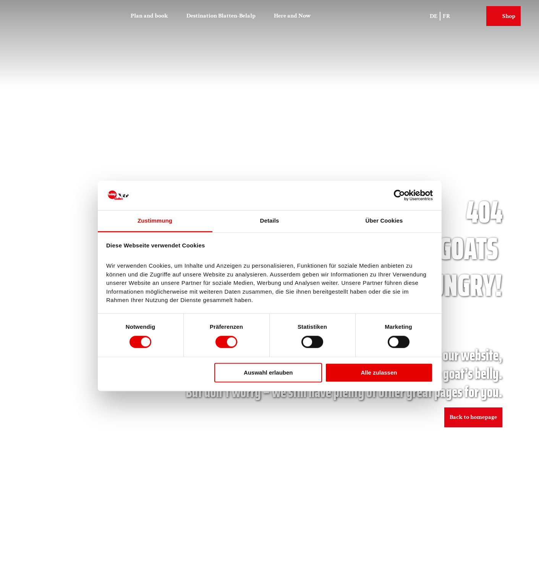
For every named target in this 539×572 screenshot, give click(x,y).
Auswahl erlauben (268, 372)
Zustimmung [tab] (155, 220)
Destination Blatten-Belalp (221, 16)
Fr (446, 16)
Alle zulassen (379, 372)
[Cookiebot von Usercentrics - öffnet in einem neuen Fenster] (399, 195)
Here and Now (292, 16)
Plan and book (149, 16)
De (433, 16)
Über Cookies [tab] (384, 220)
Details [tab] (269, 220)
